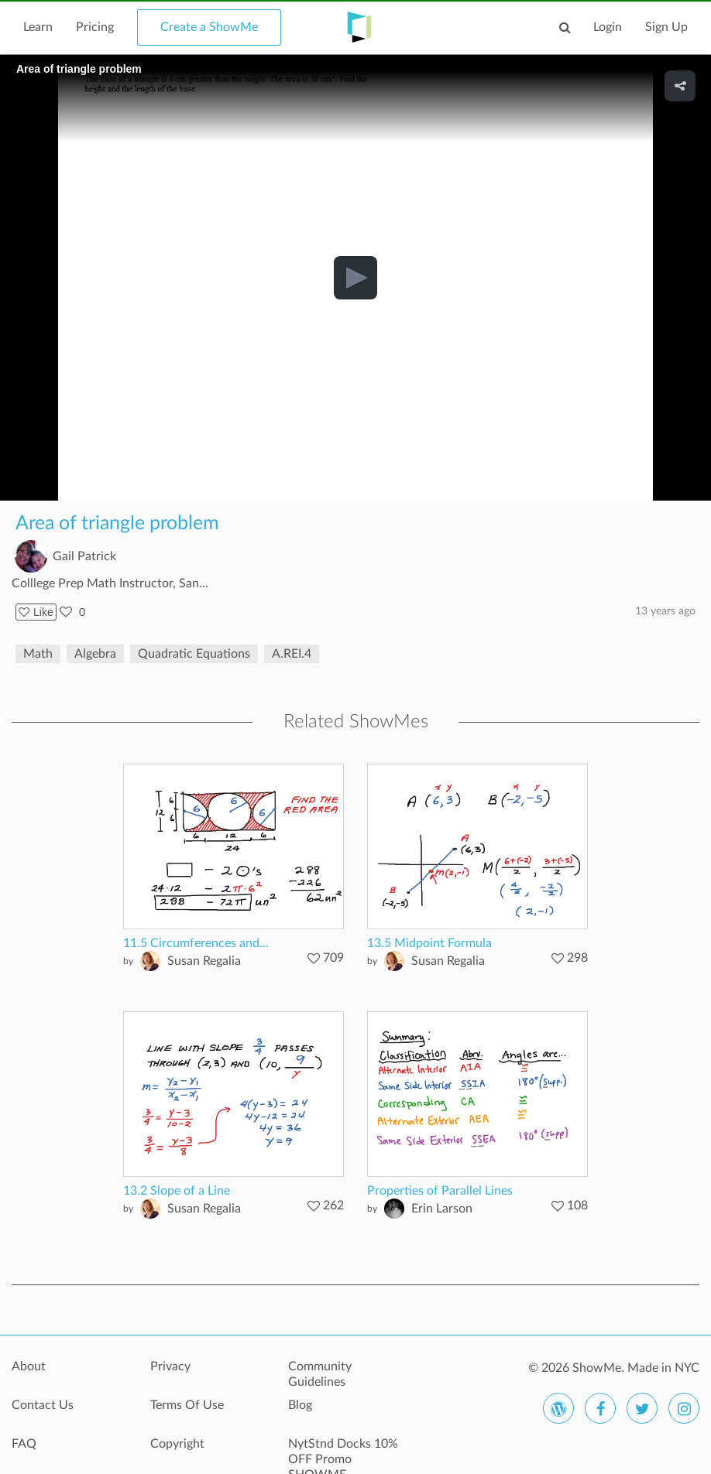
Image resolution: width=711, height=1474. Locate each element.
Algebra (95, 654)
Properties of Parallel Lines (440, 1191)
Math (38, 654)
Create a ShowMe (209, 27)
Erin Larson (441, 1208)
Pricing (95, 27)
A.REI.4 (291, 654)
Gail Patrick (84, 556)
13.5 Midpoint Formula (429, 943)
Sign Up (666, 27)
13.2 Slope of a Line (176, 1191)
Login (607, 27)
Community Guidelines (320, 1374)
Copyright (177, 1444)
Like (36, 612)
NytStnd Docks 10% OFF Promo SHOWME (343, 1452)
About (29, 1366)
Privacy (170, 1366)
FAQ (24, 1444)
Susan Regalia (204, 961)
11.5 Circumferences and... (196, 943)
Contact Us (43, 1405)
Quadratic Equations (194, 654)
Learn (38, 27)
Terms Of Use (187, 1405)
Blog (300, 1405)
